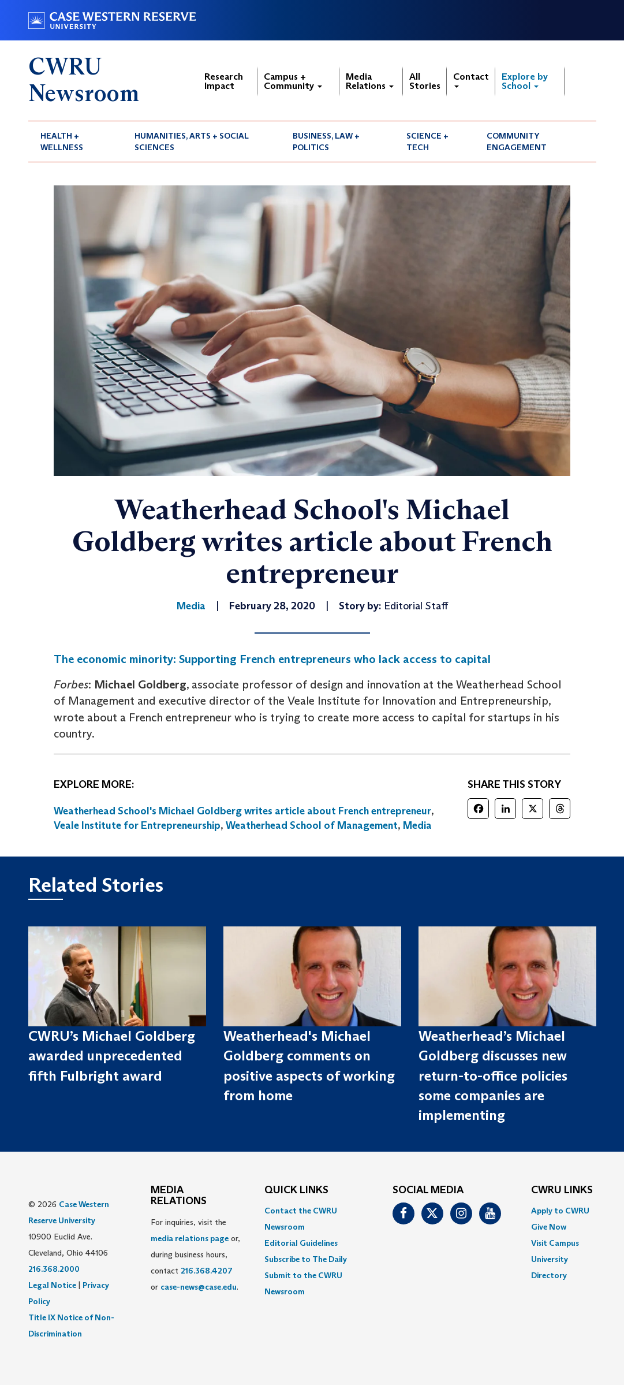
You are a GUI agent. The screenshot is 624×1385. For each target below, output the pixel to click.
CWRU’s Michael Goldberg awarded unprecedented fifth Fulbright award (111, 1055)
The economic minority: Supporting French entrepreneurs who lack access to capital (272, 659)
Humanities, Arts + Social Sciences (191, 141)
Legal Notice (52, 1285)
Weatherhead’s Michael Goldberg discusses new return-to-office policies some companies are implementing (493, 1075)
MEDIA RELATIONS (179, 1196)
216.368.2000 (54, 1269)
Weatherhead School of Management (312, 825)
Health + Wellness (61, 141)
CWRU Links (562, 1190)
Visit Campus (555, 1243)
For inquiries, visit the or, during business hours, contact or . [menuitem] (195, 1254)
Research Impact (223, 81)
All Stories (424, 81)
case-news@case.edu (198, 1287)
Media (417, 825)
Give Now (548, 1227)
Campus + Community (293, 81)
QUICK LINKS (296, 1190)
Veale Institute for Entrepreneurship (137, 825)
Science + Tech (427, 141)
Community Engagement (517, 141)
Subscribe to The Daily (305, 1259)
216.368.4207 (207, 1270)
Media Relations (370, 81)
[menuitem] (75, 141)
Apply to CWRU (560, 1210)
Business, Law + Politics (326, 141)
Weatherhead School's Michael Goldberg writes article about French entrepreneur (242, 811)
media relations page (190, 1238)
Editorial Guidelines (301, 1243)
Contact (471, 79)
